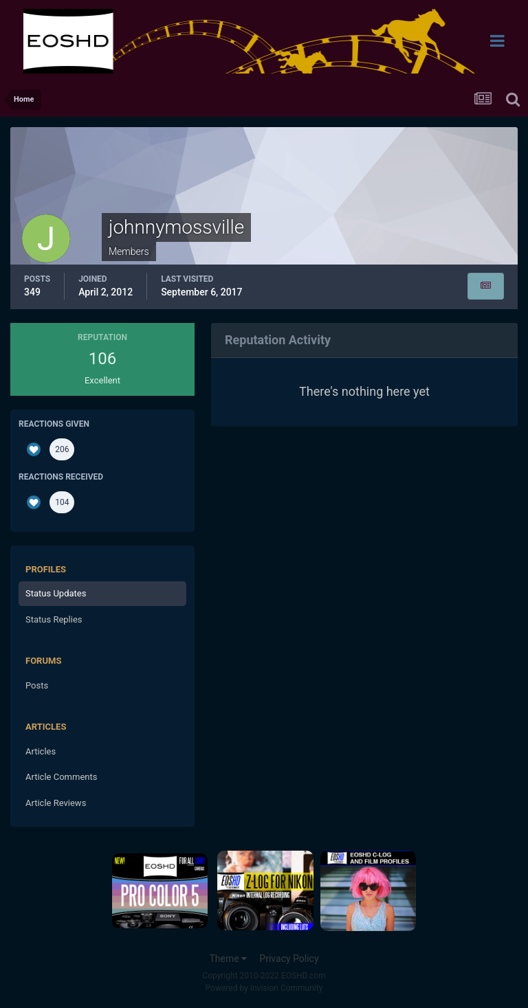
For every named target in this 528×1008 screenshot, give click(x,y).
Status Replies (53, 619)
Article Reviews (55, 803)
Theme (228, 958)
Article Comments (61, 777)
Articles (40, 751)
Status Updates (55, 593)
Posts (36, 685)
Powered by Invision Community (264, 988)
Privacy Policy (288, 958)
